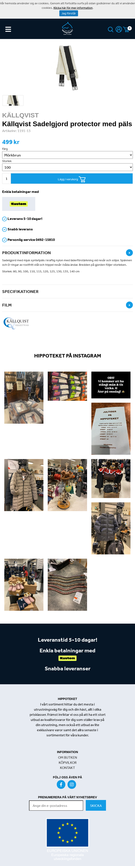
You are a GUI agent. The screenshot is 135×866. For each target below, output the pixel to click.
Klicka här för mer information (73, 8)
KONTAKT (67, 767)
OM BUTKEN (67, 757)
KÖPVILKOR (68, 762)
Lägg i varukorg (72, 179)
